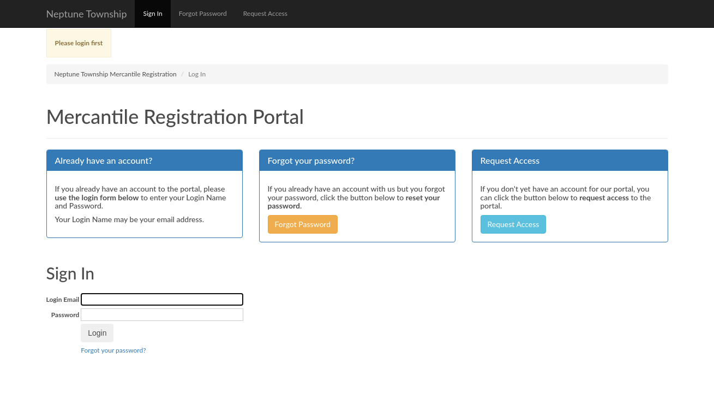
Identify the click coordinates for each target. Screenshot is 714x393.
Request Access (265, 13)
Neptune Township (86, 14)
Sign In (152, 13)
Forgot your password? (113, 350)
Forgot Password (203, 13)
